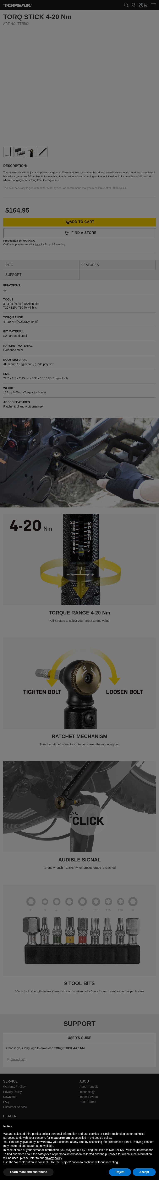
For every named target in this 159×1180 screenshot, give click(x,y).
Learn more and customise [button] (28, 1172)
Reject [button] (120, 1172)
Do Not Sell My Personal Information (128, 1150)
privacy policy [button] (53, 1158)
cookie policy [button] (103, 1137)
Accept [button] (144, 1172)
